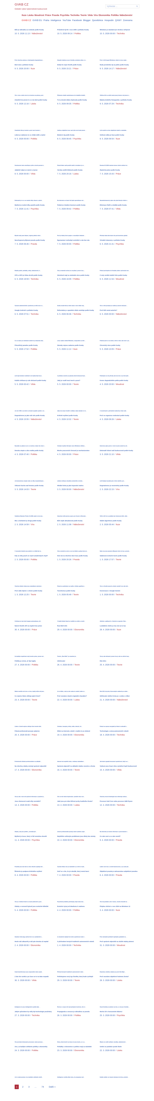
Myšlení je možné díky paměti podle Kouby (30, 205)
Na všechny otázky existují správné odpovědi (30, 766)
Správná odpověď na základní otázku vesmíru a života (76, 766)
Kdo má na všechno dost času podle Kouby (72, 556)
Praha (46, 20)
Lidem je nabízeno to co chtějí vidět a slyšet (30, 135)
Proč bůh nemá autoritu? (108, 310)
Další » (52, 1087)
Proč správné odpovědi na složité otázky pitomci (117, 941)
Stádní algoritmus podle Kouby (111, 520)
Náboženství (126, 15)
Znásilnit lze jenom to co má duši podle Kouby (31, 100)
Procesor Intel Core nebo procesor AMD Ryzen (116, 801)
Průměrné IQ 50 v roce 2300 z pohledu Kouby (73, 30)
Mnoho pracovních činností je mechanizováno (73, 450)
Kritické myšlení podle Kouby (67, 415)
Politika (115, 15)
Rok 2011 (103, 661)
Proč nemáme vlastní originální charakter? (72, 696)
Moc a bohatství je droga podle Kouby (28, 520)
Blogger (87, 20)
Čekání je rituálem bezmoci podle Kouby (71, 205)
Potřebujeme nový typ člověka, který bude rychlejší (75, 976)
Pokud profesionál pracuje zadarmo (27, 731)
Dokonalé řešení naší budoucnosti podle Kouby (116, 450)
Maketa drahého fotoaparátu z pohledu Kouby (116, 100)
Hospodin (109, 20)
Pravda (55, 15)
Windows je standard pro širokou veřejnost (115, 30)
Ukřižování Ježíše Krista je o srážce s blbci (115, 696)
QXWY (118, 20)
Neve (17, 1098)
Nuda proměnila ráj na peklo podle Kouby (114, 65)
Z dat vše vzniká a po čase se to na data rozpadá (32, 976)
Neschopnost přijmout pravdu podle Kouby (30, 240)
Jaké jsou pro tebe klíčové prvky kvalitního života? (75, 801)
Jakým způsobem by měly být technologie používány (33, 1011)
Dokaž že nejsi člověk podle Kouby (69, 65)
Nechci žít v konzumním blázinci (111, 1011)
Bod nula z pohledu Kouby (24, 65)
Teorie (83, 15)
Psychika (64, 15)
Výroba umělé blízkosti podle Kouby (69, 170)
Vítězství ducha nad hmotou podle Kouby (29, 485)
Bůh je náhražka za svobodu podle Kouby (29, 30)
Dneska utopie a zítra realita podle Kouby (29, 450)
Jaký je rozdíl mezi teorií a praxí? (68, 380)
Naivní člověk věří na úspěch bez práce (28, 626)
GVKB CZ (26, 20)
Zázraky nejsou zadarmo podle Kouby (70, 345)
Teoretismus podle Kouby (66, 591)
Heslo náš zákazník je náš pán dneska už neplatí (31, 941)
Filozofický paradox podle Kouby (26, 345)
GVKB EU (37, 20)
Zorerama (127, 20)
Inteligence (56, 20)
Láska (30, 15)
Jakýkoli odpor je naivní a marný (26, 170)
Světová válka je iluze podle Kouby (112, 135)
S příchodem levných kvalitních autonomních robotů (75, 941)
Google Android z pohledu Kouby (26, 310)
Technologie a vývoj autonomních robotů (114, 731)
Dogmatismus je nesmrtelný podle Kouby (114, 485)
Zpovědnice (97, 20)
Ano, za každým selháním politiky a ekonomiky (31, 1046)
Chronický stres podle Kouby (110, 345)
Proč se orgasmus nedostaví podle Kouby (114, 415)
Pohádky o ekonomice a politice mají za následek (74, 1046)
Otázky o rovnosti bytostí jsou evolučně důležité (31, 906)
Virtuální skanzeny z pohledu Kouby (112, 240)
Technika (74, 15)
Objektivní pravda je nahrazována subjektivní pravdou (119, 871)
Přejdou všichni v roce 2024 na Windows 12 (115, 906)
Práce (48, 15)
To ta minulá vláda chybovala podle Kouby (72, 100)
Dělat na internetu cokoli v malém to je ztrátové (73, 731)
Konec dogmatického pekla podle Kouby (114, 380)
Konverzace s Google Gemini (110, 591)
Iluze (24, 15)
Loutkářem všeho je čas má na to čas (113, 626)
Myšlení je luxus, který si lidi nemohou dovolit (31, 836)
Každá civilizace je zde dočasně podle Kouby (30, 380)
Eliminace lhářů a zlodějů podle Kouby (113, 205)
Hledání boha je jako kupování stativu (70, 485)
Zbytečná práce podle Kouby (110, 170)
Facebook (77, 20)
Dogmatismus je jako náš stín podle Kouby (30, 415)
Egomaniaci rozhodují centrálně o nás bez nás (73, 240)
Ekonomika (104, 15)
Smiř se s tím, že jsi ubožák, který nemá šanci (73, 871)
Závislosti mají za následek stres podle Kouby (73, 275)
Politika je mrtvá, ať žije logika (25, 661)
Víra (96, 15)
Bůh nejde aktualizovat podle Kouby (69, 520)
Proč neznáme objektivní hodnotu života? (114, 976)
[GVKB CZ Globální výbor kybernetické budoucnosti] (31, 6)
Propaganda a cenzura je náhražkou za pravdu (73, 1011)
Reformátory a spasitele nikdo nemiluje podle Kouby (75, 310)
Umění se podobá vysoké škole (111, 1046)
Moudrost (39, 15)
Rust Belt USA (62, 626)
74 (43, 1087)
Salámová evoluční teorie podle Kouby (113, 556)
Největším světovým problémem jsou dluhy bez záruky (76, 836)
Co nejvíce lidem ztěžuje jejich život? (27, 696)
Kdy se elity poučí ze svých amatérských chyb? (31, 556)
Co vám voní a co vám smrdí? (110, 836)
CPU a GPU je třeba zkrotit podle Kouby (28, 275)
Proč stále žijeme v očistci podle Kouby (28, 591)
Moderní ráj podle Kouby (65, 135)
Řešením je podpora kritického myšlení (28, 871)
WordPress (34, 1098)
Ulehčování (61, 661)
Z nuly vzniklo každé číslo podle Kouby (113, 275)
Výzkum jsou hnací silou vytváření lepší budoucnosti (118, 766)
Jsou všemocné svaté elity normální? (28, 801)
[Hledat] (120, 6)
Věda (90, 15)
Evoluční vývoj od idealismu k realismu (71, 906)
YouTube (66, 20)
